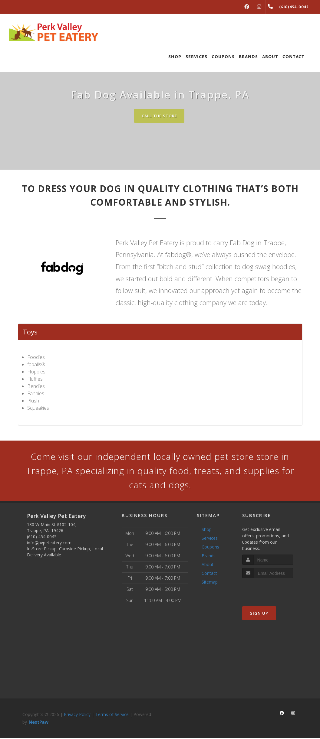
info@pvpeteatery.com (49, 544)
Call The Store (159, 116)
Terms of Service (112, 715)
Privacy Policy (77, 715)
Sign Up (259, 614)
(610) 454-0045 (42, 538)
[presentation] (274, 590)
